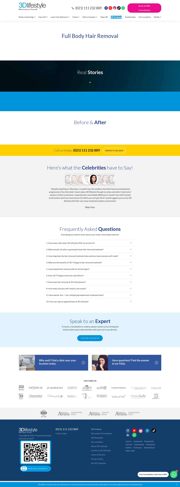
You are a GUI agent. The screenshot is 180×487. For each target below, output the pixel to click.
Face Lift (42, 17)
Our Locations (145, 17)
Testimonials (130, 17)
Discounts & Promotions (101, 433)
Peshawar (138, 447)
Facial (75, 17)
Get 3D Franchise (98, 463)
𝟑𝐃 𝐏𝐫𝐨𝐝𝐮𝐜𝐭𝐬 (116, 17)
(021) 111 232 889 (88, 8)
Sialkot (129, 447)
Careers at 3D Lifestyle (101, 450)
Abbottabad (149, 447)
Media (156, 17)
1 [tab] (90, 82)
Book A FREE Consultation (144, 8)
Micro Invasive (88, 17)
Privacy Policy (97, 459)
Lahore (129, 441)
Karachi (129, 444)
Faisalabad (150, 444)
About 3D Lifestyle (99, 446)
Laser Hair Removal (59, 17)
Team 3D (104, 17)
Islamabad (137, 441)
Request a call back (114, 150)
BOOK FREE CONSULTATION (90, 338)
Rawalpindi (149, 441)
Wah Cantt (130, 450)
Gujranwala (139, 444)
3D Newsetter (97, 437)
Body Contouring (26, 17)
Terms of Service (98, 454)
